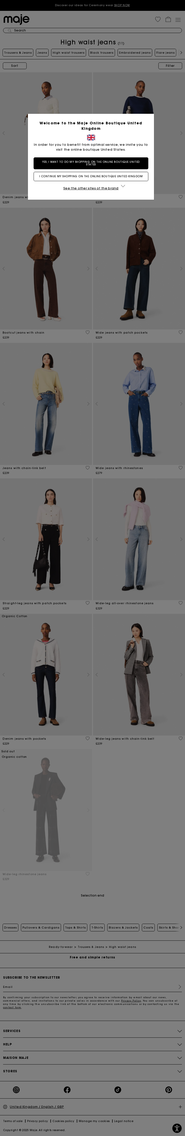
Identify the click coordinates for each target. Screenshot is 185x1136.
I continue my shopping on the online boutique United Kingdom (92, 176)
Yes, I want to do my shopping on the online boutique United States (92, 163)
